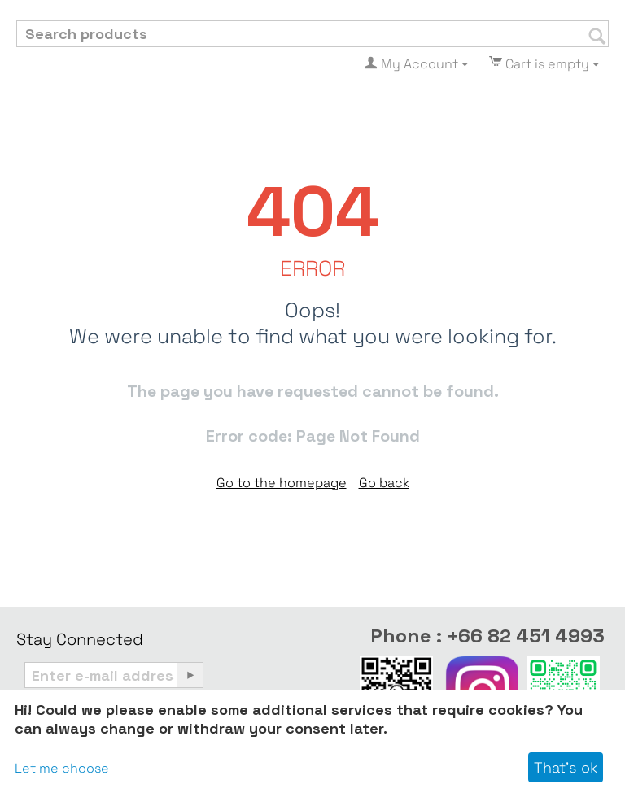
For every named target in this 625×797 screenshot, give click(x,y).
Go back (384, 482)
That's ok (565, 767)
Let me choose (62, 768)
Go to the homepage (281, 482)
